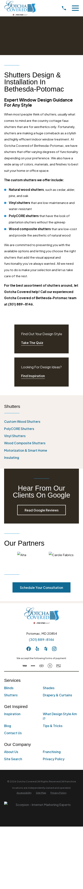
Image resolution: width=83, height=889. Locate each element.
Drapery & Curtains (57, 695)
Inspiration (12, 714)
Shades (49, 688)
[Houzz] (46, 649)
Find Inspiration (33, 376)
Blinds (9, 688)
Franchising (52, 752)
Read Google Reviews (42, 510)
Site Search (13, 759)
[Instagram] (54, 649)
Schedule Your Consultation (41, 587)
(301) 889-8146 (41, 639)
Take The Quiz (32, 343)
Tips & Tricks (53, 726)
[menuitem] (41, 421)
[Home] (20, 8)
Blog (7, 726)
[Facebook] (28, 649)
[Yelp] (37, 649)
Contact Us (13, 733)
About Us (11, 752)
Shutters (11, 695)
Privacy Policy (54, 759)
